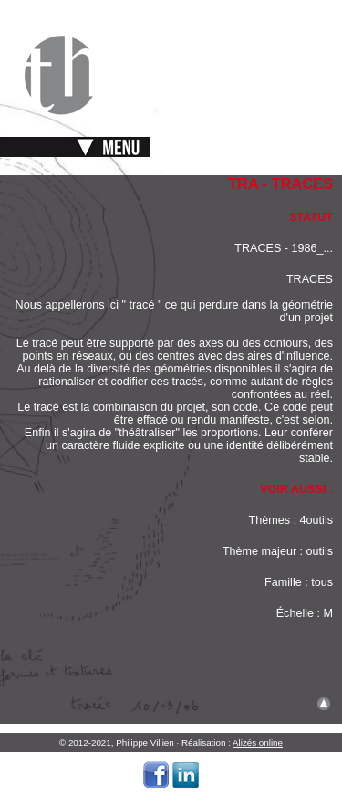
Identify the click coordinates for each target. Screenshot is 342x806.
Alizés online (258, 743)
